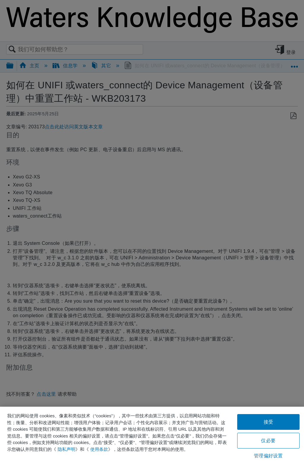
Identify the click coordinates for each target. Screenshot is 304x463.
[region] (152, 435)
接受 (268, 421)
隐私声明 (66, 449)
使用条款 (99, 449)
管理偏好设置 (268, 455)
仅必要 (268, 440)
